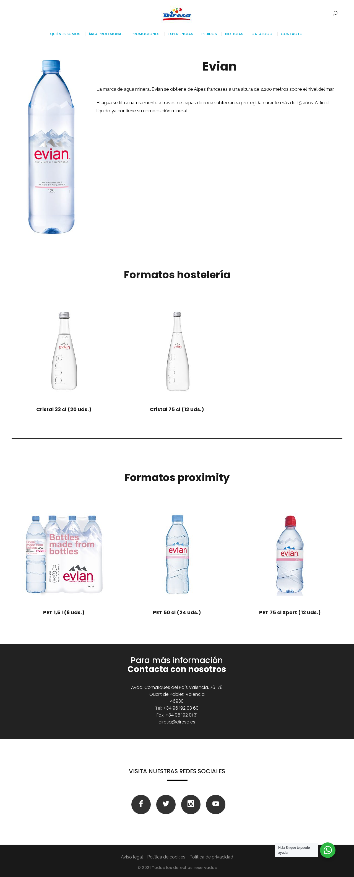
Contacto (292, 34)
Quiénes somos (66, 34)
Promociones (145, 34)
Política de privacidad (211, 857)
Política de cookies (166, 857)
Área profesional (105, 34)
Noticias (234, 34)
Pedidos (209, 34)
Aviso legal (132, 857)
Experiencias (180, 34)
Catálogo (261, 34)
